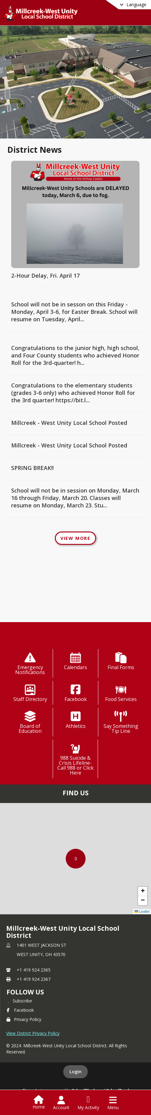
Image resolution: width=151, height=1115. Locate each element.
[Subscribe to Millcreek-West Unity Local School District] (19, 1000)
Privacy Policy (24, 1019)
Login (75, 1071)
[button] (76, 859)
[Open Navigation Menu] (113, 1103)
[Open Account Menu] (61, 1103)
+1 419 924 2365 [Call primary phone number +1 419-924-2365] (34, 970)
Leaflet (142, 911)
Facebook (20, 1010)
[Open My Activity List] (88, 1103)
